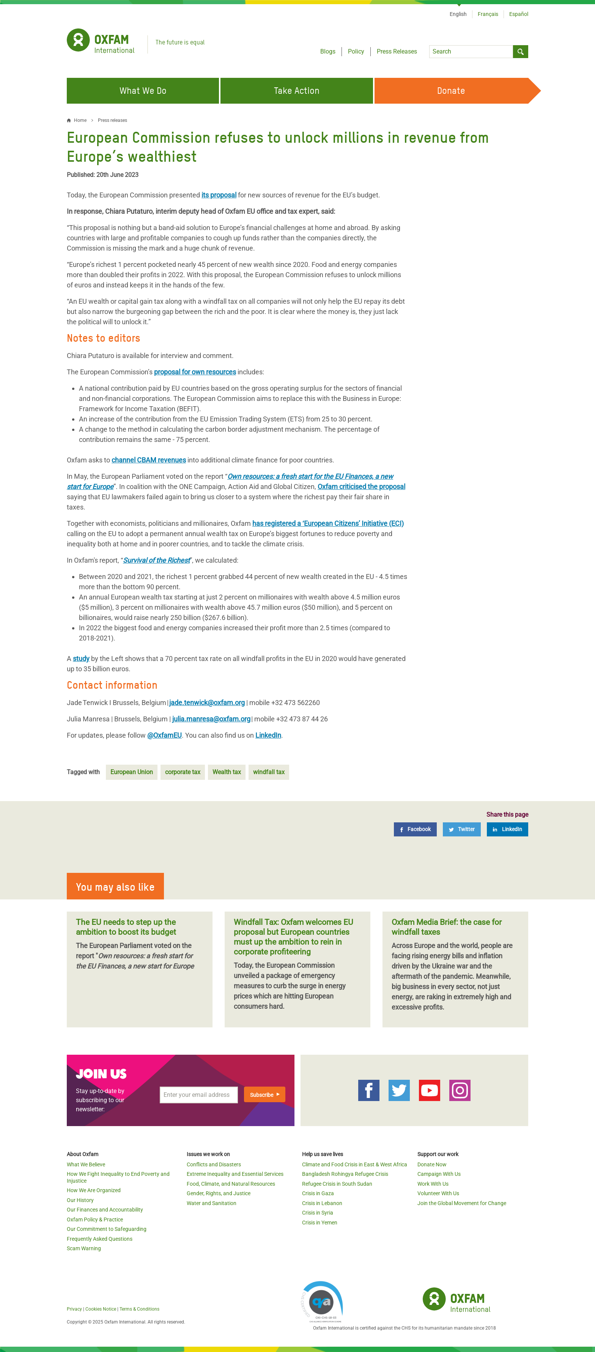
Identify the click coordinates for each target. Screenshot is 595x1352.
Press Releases (397, 51)
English (458, 14)
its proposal (218, 195)
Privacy (74, 1309)
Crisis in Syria (317, 1213)
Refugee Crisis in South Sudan (337, 1184)
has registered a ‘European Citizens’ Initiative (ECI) (328, 523)
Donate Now (432, 1164)
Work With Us (433, 1184)
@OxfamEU (164, 735)
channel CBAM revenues (149, 460)
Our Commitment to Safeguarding (106, 1229)
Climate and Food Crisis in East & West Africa (354, 1164)
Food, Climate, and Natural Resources (231, 1184)
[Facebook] (415, 829)
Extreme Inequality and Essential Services (235, 1174)
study (81, 659)
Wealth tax (226, 772)
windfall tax (269, 772)
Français (488, 14)
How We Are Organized (94, 1190)
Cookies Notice (100, 1309)
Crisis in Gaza (318, 1193)
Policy (356, 51)
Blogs (327, 51)
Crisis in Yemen (319, 1222)
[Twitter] (462, 829)
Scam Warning (84, 1248)
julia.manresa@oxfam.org (211, 719)
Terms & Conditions (139, 1309)
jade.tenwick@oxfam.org (207, 703)
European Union (131, 772)
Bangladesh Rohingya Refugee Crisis (345, 1174)
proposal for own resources (195, 372)
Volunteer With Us (438, 1193)
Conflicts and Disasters (214, 1164)
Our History (80, 1200)
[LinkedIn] (507, 829)
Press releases (112, 120)
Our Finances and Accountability (105, 1210)
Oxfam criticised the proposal (361, 487)
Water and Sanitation (211, 1203)
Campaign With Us (439, 1174)
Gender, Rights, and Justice (218, 1193)
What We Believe (86, 1164)
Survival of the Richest (156, 560)
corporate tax (182, 772)
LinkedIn (268, 735)
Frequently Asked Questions (99, 1239)
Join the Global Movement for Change (461, 1203)
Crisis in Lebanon (322, 1203)
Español (518, 14)
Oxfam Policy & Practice (95, 1219)
